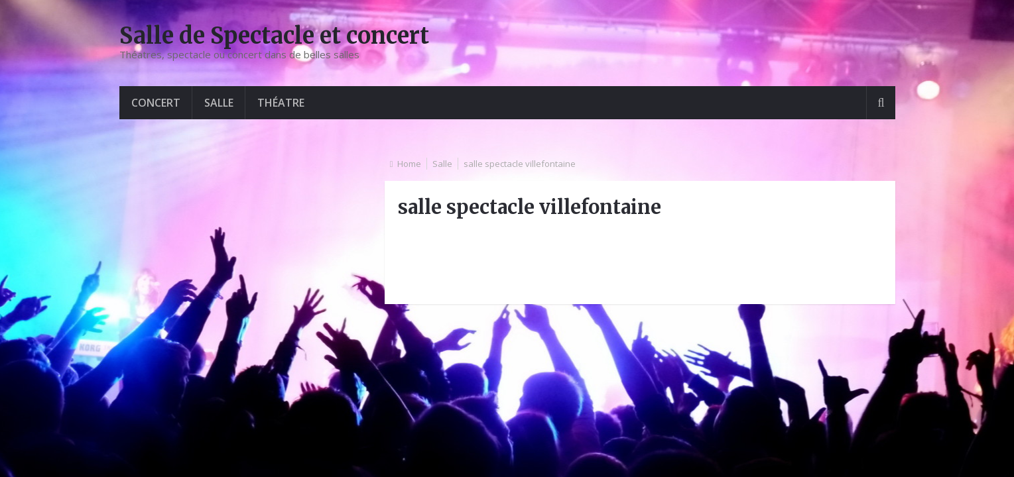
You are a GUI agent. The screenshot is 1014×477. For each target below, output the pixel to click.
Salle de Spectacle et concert (274, 36)
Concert (155, 102)
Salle (218, 102)
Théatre (280, 102)
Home (409, 164)
